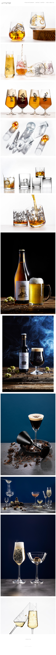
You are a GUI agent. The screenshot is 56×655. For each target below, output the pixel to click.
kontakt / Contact (40, 2)
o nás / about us (50, 2)
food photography (29, 2)
